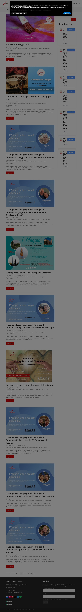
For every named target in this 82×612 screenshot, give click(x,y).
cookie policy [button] (29, 601)
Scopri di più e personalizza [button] (19, 608)
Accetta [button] (67, 608)
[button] (70, 598)
